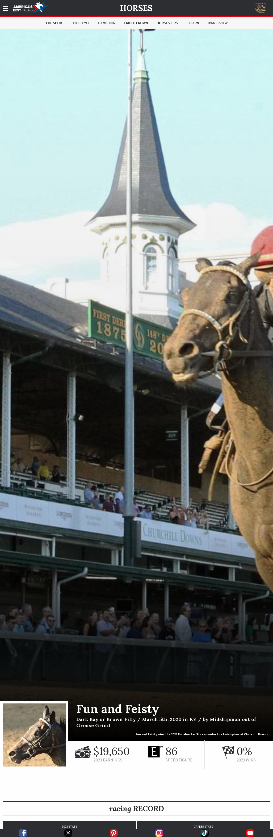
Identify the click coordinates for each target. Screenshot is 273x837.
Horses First (168, 22)
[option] (136, 385)
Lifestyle (81, 22)
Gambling (106, 22)
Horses (136, 8)
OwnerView (218, 22)
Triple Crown (136, 22)
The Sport (54, 22)
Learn (194, 22)
